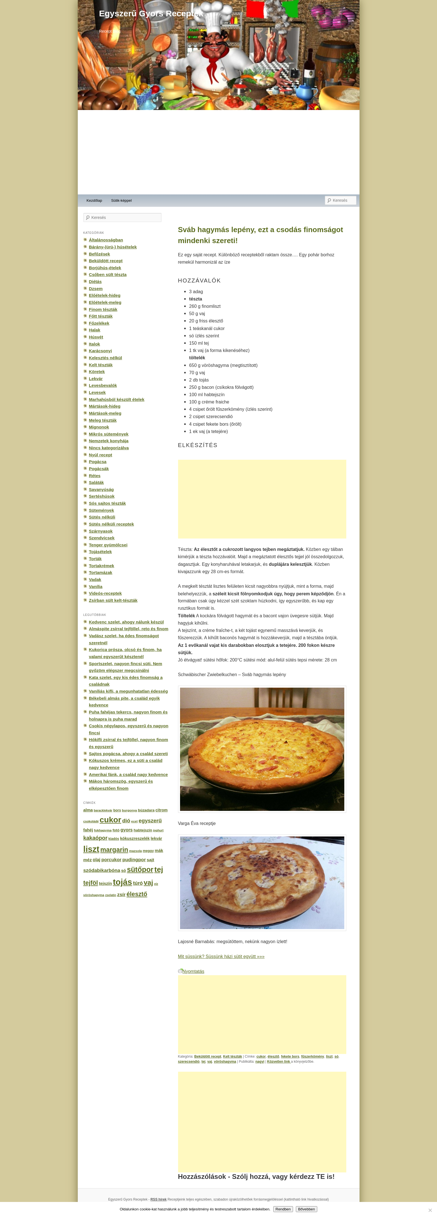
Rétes (95, 475)
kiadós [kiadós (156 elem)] (113, 839)
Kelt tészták (232, 1056)
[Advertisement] (219, 152)
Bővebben (306, 1209)
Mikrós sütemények (109, 434)
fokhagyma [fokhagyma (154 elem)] (103, 830)
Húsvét (96, 337)
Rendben (283, 1209)
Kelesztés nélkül (105, 357)
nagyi (259, 1062)
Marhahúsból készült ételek (117, 399)
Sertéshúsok (102, 496)
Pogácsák (99, 468)
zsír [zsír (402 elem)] (121, 894)
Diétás (95, 281)
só (336, 1056)
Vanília (96, 586)
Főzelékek (99, 323)
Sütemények (101, 510)
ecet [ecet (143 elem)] (134, 821)
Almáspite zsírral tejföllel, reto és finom (128, 628)
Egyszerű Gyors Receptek (151, 13)
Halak (94, 330)
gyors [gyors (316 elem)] (127, 829)
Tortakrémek (101, 565)
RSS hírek (158, 1199)
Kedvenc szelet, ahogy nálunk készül (126, 622)
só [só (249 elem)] (123, 870)
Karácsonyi (100, 350)
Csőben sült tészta (108, 274)
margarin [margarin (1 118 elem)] (114, 849)
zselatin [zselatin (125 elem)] (110, 895)
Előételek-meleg (105, 302)
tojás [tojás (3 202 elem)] (122, 882)
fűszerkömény (312, 1056)
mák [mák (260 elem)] (159, 850)
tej (203, 1062)
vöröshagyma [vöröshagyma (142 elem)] (93, 895)
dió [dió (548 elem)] (126, 821)
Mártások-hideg (105, 406)
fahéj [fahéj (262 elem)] (88, 830)
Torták (95, 558)
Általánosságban (106, 239)
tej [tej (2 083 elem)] (158, 869)
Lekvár (96, 378)
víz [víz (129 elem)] (156, 883)
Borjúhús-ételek (105, 267)
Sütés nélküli (102, 517)
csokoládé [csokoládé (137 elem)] (91, 821)
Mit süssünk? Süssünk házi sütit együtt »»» (221, 956)
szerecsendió (189, 1062)
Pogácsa (98, 461)
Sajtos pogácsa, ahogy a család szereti (128, 753)
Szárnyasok (101, 531)
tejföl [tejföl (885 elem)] (90, 882)
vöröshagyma (225, 1062)
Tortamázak (100, 572)
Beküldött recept (207, 1056)
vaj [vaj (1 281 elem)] (148, 882)
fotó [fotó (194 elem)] (115, 830)
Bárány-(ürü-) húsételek (113, 247)
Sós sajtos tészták (107, 503)
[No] (430, 1210)
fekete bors (290, 1056)
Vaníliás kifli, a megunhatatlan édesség (128, 691)
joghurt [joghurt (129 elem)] (158, 830)
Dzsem (96, 288)
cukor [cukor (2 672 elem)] (110, 819)
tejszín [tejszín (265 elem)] (105, 883)
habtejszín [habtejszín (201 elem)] (143, 830)
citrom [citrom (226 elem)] (162, 810)
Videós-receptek (105, 593)
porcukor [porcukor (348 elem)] (111, 859)
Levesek (97, 392)
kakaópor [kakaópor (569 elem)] (95, 838)
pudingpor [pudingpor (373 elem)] (134, 859)
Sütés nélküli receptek (111, 524)
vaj (209, 1062)
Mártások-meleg (105, 413)
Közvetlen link (279, 1062)
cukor (261, 1056)
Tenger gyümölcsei (108, 544)
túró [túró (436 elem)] (138, 883)
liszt (329, 1056)
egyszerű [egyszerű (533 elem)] (150, 821)
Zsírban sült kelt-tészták (113, 600)
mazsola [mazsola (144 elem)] (135, 851)
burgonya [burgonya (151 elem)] (129, 810)
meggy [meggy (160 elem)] (148, 851)
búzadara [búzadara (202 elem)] (146, 810)
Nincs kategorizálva (109, 447)
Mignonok (99, 427)
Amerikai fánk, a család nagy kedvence (128, 774)
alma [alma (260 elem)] (88, 810)
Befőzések (99, 254)
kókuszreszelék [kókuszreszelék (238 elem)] (135, 838)
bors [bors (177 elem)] (117, 810)
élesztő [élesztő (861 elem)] (137, 894)
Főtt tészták (101, 316)
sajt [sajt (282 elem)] (150, 859)
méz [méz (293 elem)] (87, 859)
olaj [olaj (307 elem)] (96, 859)
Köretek (97, 371)
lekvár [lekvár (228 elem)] (156, 838)
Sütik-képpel (121, 200)
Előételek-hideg (105, 295)
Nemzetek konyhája (109, 440)
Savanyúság (101, 489)
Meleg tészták (103, 420)
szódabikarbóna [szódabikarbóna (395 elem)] (101, 870)
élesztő (273, 1056)
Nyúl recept (100, 454)
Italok (94, 344)
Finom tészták (103, 309)
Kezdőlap (94, 200)
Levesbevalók (103, 385)
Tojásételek (100, 551)
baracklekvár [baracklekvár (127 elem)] (103, 810)
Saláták (96, 482)
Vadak (95, 579)
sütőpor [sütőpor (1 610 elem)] (140, 869)
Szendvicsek (102, 537)
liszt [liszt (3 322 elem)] (91, 849)
